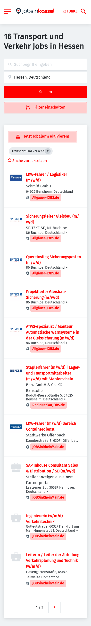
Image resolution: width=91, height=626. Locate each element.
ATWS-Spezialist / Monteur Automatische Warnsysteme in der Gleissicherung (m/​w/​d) (52, 332)
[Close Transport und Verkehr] (48, 151)
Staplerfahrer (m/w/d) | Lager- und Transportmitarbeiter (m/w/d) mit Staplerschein (53, 373)
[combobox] (45, 65)
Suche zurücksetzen (27, 160)
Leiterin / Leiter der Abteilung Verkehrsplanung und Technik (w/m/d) (52, 560)
